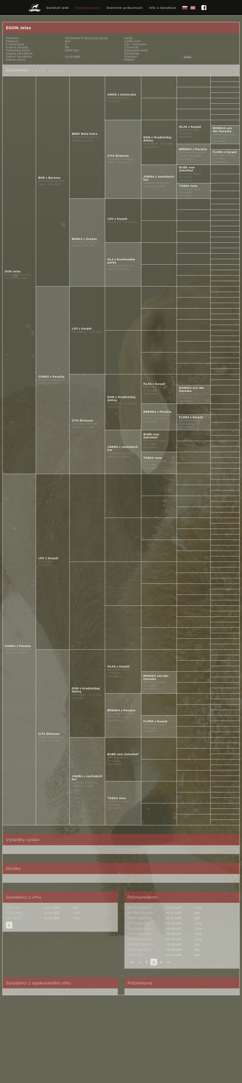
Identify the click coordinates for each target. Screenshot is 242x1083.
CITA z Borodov (139, 923)
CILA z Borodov (139, 928)
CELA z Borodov (140, 933)
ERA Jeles (13, 918)
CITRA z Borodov (140, 939)
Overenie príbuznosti (125, 7)
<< (132, 962)
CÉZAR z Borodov (141, 944)
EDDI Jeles (14, 907)
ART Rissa (135, 955)
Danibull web (57, 7)
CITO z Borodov (139, 949)
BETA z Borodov (140, 907)
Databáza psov (87, 7)
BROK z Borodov (140, 918)
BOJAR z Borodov (141, 912)
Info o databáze (162, 7)
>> (169, 962)
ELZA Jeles (14, 912)
